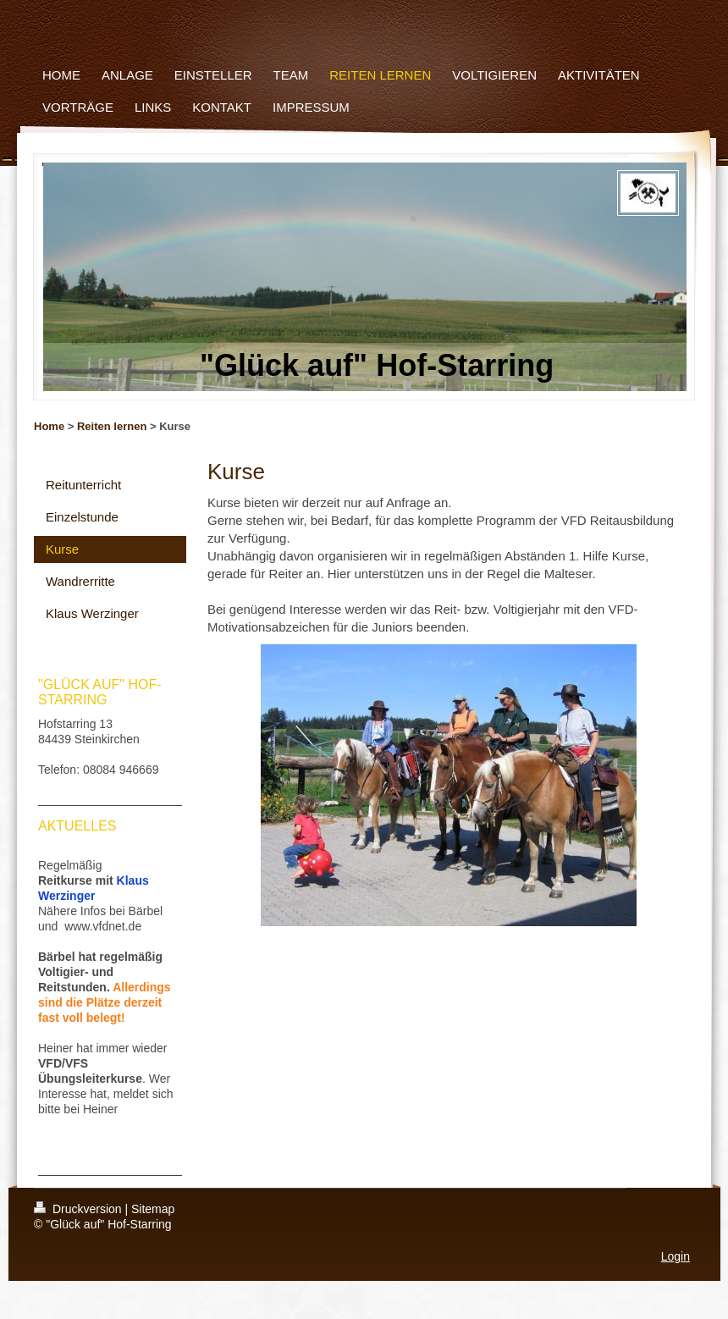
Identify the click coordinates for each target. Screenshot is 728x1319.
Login (675, 1256)
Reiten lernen (111, 426)
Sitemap (152, 1209)
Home (49, 426)
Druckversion (79, 1209)
